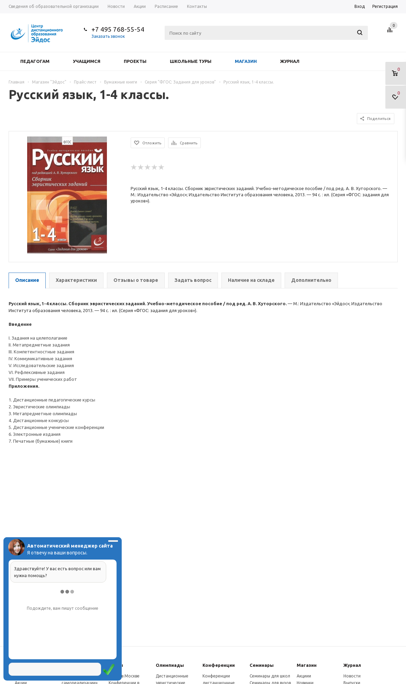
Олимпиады (170, 665)
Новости (352, 676)
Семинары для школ (270, 676)
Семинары (262, 665)
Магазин (246, 61)
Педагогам (35, 61)
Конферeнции (218, 665)
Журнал (289, 61)
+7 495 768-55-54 (117, 29)
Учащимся (86, 61)
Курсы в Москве (124, 676)
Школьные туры (190, 61)
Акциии (304, 676)
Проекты (135, 61)
